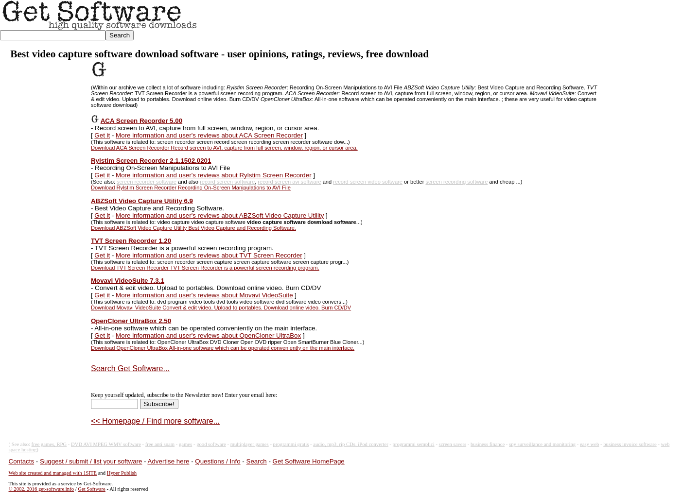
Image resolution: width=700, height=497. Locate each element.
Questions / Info (217, 461)
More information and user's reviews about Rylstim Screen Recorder (214, 175)
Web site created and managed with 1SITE (53, 473)
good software (211, 444)
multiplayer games (249, 444)
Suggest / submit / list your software (91, 461)
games (185, 444)
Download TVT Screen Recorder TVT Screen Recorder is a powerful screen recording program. (205, 268)
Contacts (22, 461)
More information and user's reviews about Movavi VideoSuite (204, 295)
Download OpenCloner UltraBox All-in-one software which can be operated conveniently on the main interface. (222, 348)
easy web (589, 444)
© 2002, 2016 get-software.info (41, 489)
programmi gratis (291, 444)
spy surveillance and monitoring (542, 444)
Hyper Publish (122, 473)
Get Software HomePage (309, 461)
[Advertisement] (523, 22)
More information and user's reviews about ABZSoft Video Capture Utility (220, 215)
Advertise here (169, 461)
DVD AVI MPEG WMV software (106, 444)
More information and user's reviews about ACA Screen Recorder (209, 135)
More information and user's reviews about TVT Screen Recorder (209, 255)
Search (256, 461)
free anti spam (160, 444)
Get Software (91, 489)
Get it (102, 135)
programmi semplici (414, 444)
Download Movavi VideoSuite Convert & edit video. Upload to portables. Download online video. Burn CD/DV (221, 307)
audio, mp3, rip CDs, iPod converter (350, 444)
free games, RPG (49, 444)
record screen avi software (289, 182)
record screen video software (367, 182)
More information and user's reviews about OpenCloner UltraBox (208, 335)
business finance (488, 444)
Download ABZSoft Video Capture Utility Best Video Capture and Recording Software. (193, 228)
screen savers (453, 444)
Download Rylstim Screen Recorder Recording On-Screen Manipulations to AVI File (191, 187)
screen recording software (457, 182)
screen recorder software (146, 182)
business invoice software (630, 444)
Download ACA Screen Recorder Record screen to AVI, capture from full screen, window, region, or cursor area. (224, 148)
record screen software (227, 182)
